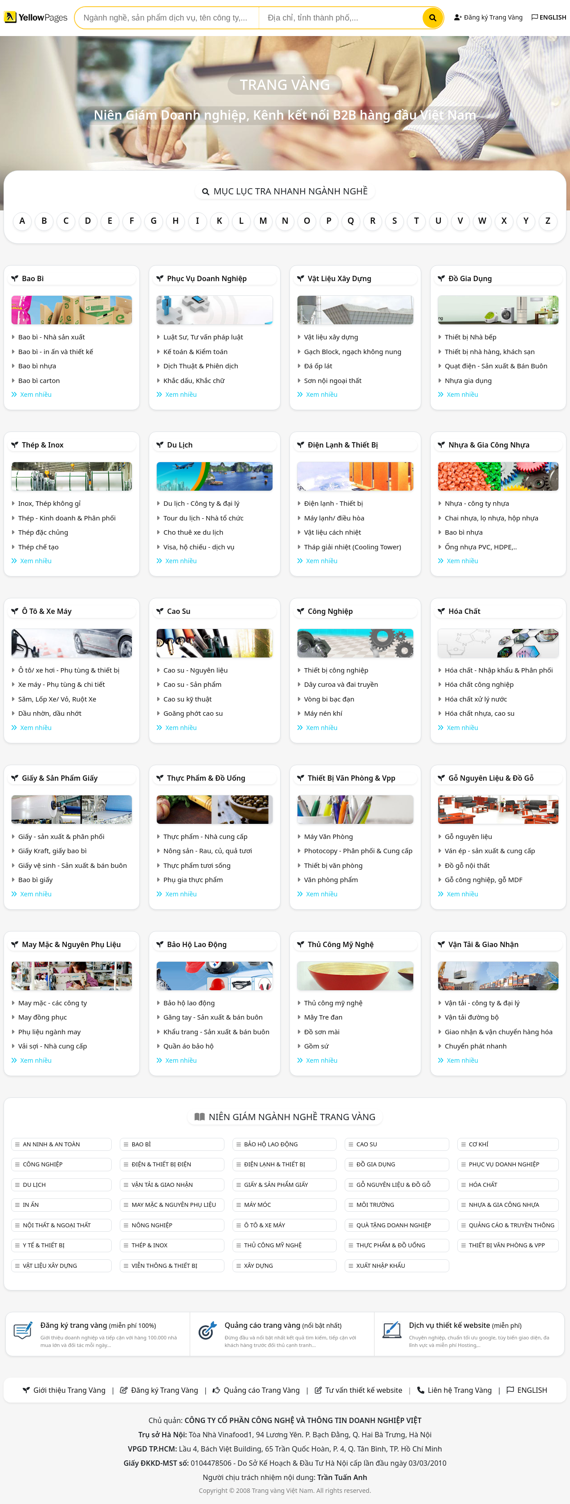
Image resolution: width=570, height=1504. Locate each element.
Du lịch (180, 445)
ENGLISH (549, 17)
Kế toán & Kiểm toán (195, 351)
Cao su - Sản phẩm (192, 684)
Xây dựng (258, 1266)
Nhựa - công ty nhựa (477, 503)
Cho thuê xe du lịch (193, 532)
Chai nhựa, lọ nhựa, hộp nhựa (491, 517)
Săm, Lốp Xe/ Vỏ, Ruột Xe (57, 698)
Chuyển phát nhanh (476, 1045)
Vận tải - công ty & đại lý (482, 1002)
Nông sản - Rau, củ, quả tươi (207, 850)
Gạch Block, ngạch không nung (353, 351)
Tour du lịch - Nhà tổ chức (203, 517)
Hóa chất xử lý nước (476, 698)
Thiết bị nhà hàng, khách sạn (490, 351)
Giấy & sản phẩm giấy (60, 778)
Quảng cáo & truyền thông (511, 1225)
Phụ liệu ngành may (49, 1031)
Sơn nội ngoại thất (333, 380)
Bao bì (33, 278)
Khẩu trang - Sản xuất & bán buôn (216, 1031)
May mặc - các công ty (52, 1002)
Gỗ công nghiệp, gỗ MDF (483, 879)
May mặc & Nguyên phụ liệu (71, 944)
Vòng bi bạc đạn (329, 698)
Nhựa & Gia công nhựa (488, 445)
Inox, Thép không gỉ (49, 503)
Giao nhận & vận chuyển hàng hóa (499, 1031)
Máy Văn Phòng (328, 836)
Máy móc (257, 1205)
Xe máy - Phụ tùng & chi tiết (61, 684)
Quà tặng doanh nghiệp (394, 1225)
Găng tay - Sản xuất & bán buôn (213, 1016)
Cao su (179, 611)
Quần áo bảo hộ (188, 1045)
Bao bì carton (39, 380)
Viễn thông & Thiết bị (164, 1266)
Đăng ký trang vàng (98, 1325)
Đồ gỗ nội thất (467, 865)
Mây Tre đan (323, 1016)
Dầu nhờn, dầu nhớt (49, 713)
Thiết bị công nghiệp (336, 669)
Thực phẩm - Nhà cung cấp (205, 836)
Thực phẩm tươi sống (197, 865)
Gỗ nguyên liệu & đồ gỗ (490, 778)
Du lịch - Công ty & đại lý (201, 503)
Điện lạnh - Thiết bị (333, 503)
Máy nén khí (323, 713)
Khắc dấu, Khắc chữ (194, 380)
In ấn (31, 1205)
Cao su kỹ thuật (187, 698)
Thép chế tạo (38, 546)
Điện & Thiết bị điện (161, 1164)
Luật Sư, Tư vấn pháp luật (203, 336)
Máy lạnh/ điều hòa (334, 517)
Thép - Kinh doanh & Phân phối (67, 517)
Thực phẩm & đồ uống (206, 778)
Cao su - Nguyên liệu (195, 669)
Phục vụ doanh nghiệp (207, 278)
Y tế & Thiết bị (43, 1245)
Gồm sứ (316, 1045)
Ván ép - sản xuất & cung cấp (490, 850)
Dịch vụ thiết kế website (465, 1325)
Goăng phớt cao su (193, 713)
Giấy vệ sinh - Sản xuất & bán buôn (72, 865)
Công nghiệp (330, 611)
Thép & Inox (43, 445)
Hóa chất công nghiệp (479, 684)
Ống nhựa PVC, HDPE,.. (481, 546)
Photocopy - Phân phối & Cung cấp (358, 850)
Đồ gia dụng (470, 278)
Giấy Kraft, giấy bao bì (52, 850)
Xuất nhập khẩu (381, 1266)
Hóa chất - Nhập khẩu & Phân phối (499, 669)
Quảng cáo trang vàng (283, 1325)
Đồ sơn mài (322, 1031)
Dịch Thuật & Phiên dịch (200, 365)
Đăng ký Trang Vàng (488, 17)
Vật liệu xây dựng (339, 278)
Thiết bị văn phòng (333, 865)
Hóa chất (464, 611)
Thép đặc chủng (43, 532)
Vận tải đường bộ (472, 1016)
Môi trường (376, 1205)
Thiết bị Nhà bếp (471, 336)
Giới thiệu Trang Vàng (69, 1390)
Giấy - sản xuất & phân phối (61, 836)
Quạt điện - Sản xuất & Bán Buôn (496, 365)
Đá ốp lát (318, 365)
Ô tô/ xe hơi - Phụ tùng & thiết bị (69, 669)
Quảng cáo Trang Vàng (262, 1390)
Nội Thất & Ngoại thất (56, 1225)
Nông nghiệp (152, 1225)
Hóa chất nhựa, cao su (480, 713)
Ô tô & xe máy (47, 611)
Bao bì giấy (35, 879)
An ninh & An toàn (51, 1144)
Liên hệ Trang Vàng (460, 1390)
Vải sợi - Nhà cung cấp (52, 1045)
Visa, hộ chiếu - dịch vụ (199, 546)
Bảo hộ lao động (197, 944)
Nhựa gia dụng (468, 380)
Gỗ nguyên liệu (468, 836)
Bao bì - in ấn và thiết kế (55, 351)
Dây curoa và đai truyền (341, 684)
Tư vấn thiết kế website (365, 1390)
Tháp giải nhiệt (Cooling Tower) (352, 546)
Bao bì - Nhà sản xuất (51, 336)
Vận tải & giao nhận (483, 944)
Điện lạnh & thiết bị (343, 445)
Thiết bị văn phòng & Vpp (351, 778)
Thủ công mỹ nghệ (341, 944)
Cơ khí (479, 1144)
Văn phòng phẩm (331, 879)
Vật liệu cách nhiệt (332, 532)
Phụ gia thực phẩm (193, 879)
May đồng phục (42, 1016)
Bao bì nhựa (37, 365)
